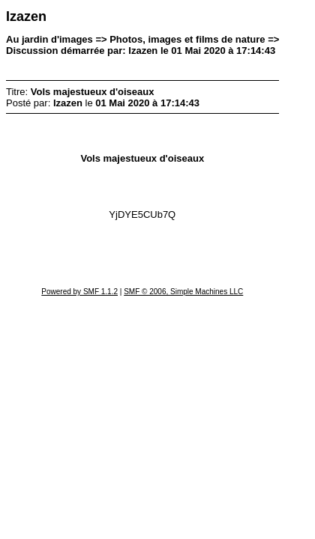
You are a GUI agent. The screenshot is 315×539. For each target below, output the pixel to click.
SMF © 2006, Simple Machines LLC (183, 291)
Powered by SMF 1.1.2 (79, 291)
